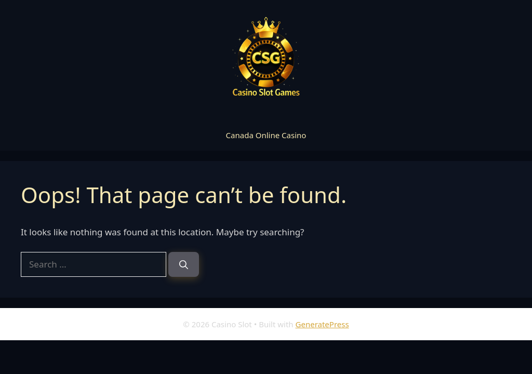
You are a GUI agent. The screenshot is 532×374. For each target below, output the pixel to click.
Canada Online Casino (266, 135)
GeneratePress (322, 324)
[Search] (183, 264)
